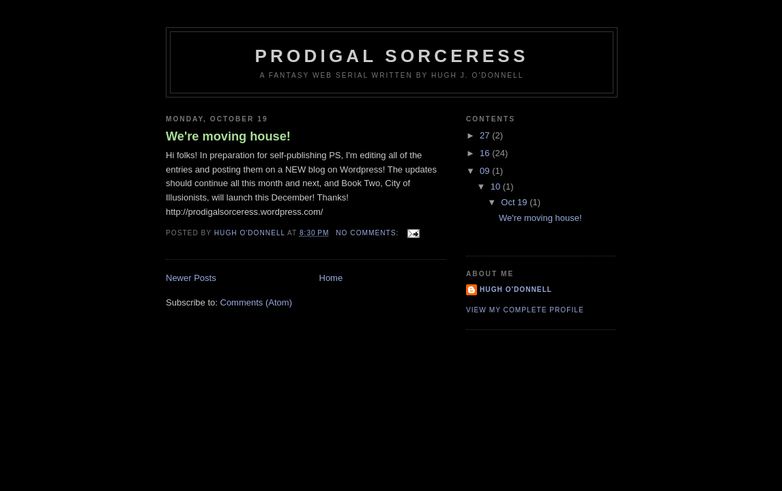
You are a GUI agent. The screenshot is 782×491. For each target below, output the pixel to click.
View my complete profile (525, 310)
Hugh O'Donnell (516, 289)
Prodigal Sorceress (392, 56)
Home (331, 278)
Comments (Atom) (256, 302)
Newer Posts (191, 278)
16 (486, 153)
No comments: (368, 233)
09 (486, 171)
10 (497, 186)
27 (486, 135)
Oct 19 (515, 202)
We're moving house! (228, 136)
